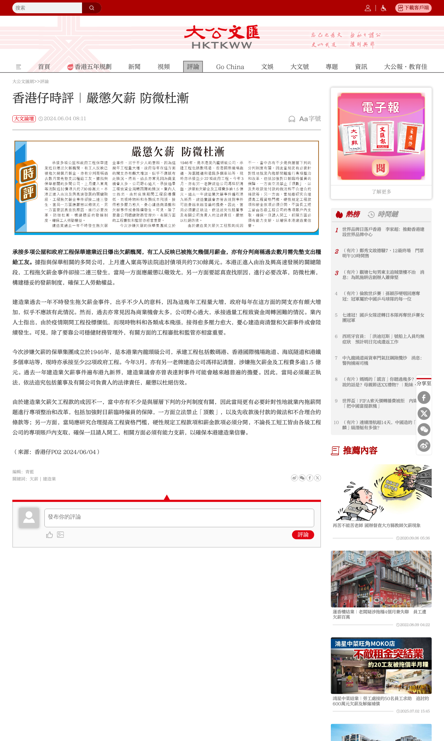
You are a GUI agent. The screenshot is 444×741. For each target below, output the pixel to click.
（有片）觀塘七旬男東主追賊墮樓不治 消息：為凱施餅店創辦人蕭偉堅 (383, 275)
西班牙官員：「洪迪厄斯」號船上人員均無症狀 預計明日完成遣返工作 (383, 339)
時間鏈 (387, 214)
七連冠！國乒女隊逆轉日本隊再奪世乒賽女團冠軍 (383, 318)
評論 (44, 81)
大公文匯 (222, 37)
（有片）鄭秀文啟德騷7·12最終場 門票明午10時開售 (383, 253)
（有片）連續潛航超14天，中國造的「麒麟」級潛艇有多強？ (381, 425)
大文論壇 (24, 119)
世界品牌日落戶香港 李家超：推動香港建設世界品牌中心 (383, 232)
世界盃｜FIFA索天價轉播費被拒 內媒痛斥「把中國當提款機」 (384, 403)
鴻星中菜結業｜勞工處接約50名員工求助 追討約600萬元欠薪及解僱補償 (381, 701)
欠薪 (34, 479)
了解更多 (381, 192)
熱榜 (352, 214)
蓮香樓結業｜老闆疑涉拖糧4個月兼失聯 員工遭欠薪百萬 (379, 614)
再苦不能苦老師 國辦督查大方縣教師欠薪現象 (377, 525)
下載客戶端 (416, 7)
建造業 (49, 479)
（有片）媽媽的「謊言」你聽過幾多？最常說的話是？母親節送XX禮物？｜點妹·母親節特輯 (384, 382)
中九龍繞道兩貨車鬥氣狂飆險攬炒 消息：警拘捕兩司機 (383, 360)
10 (336, 422)
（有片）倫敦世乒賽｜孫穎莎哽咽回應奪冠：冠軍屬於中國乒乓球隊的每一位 (381, 296)
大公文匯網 (23, 81)
